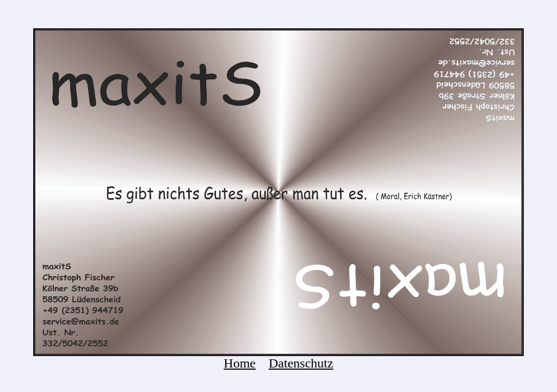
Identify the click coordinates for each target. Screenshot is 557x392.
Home (240, 363)
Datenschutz (301, 363)
